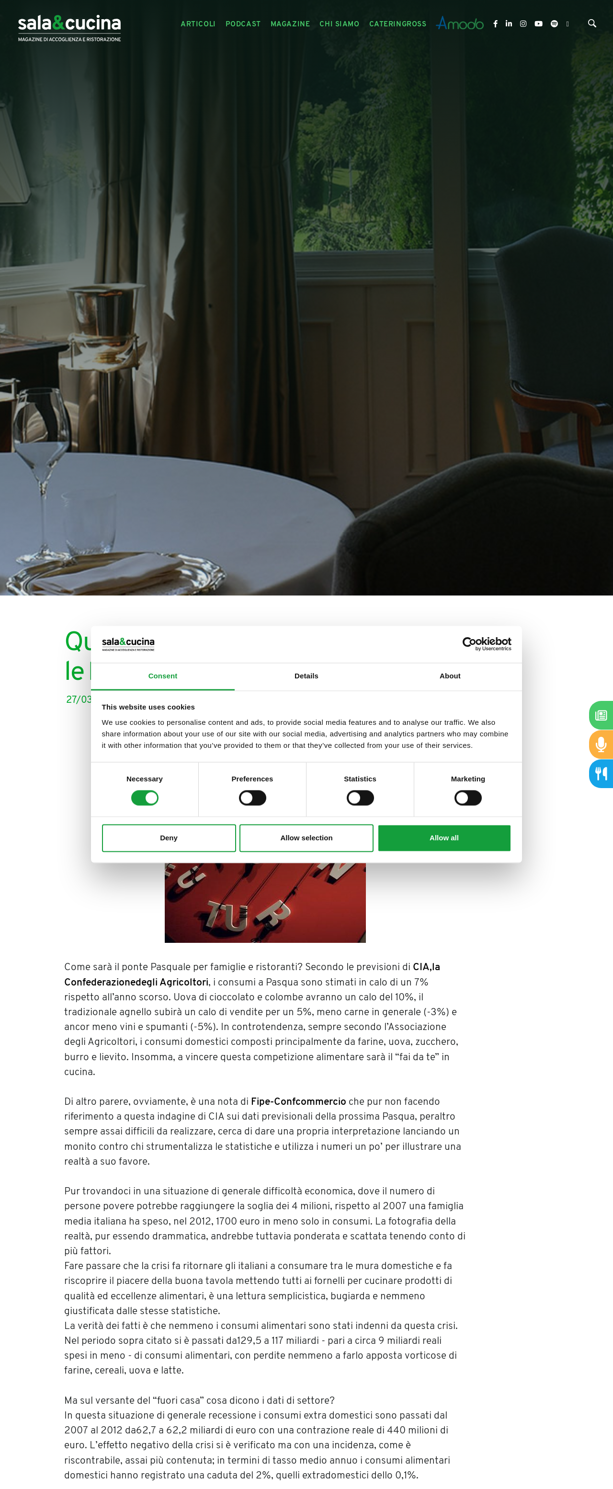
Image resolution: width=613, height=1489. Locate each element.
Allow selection (306, 838)
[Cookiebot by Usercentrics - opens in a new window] (469, 644)
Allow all (444, 838)
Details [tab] (306, 676)
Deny (169, 838)
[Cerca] (592, 25)
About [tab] (450, 676)
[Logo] (69, 24)
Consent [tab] (163, 676)
